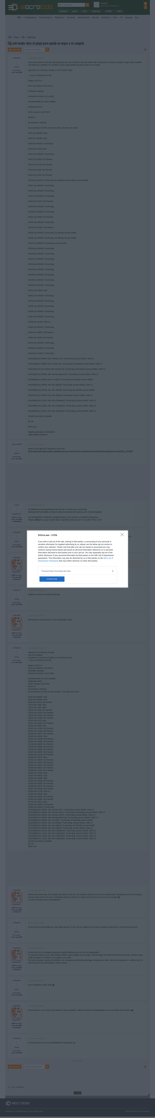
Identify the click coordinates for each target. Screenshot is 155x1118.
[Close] (123, 535)
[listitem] (77, 571)
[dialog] (77, 559)
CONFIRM (52, 579)
